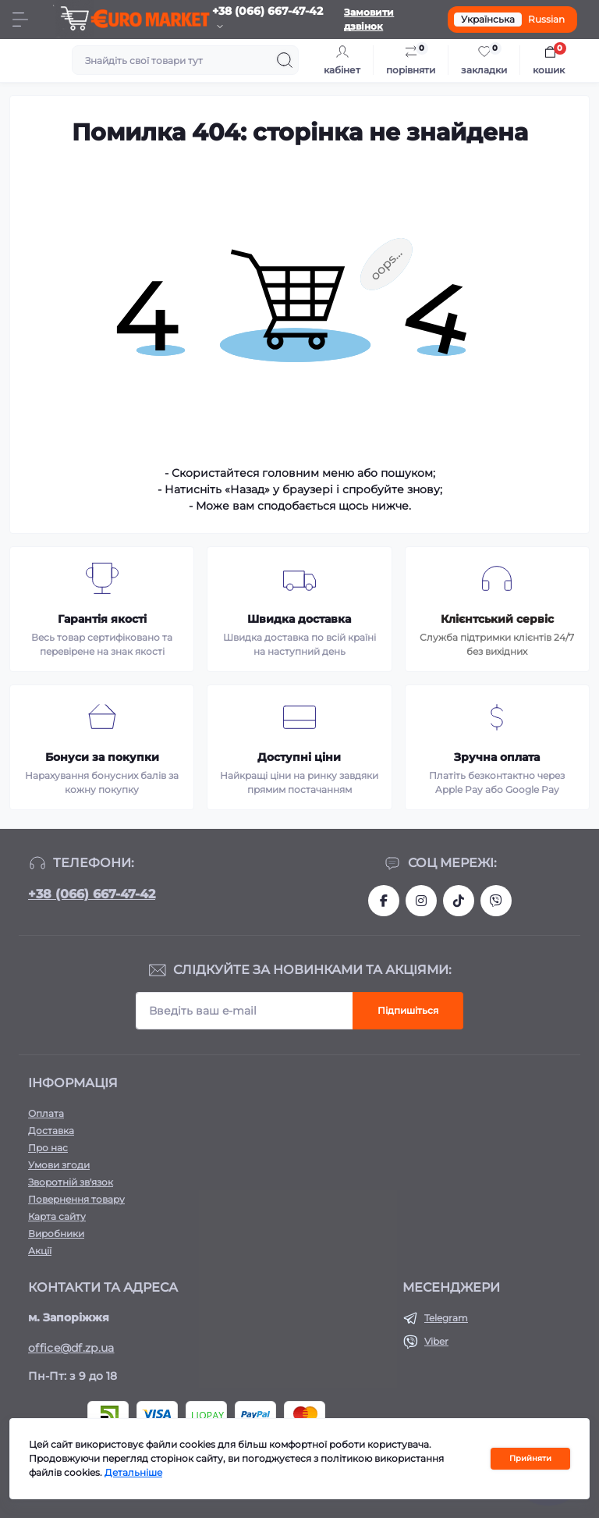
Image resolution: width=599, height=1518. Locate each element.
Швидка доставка (299, 619)
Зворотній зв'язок (70, 1182)
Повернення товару (76, 1199)
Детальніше (133, 1472)
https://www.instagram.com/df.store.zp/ (421, 900)
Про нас (48, 1148)
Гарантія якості (102, 619)
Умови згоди (59, 1165)
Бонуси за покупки (102, 757)
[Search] (285, 60)
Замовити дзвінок (369, 19)
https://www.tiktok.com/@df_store (458, 900)
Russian (546, 19)
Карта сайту (57, 1216)
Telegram (446, 1318)
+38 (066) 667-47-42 (91, 894)
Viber (436, 1341)
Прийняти (530, 1458)
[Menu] (20, 19)
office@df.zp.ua (71, 1348)
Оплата (46, 1113)
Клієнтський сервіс (497, 619)
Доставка (51, 1130)
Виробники (56, 1233)
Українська (488, 19)
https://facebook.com (384, 900)
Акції (39, 1251)
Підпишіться (407, 1010)
